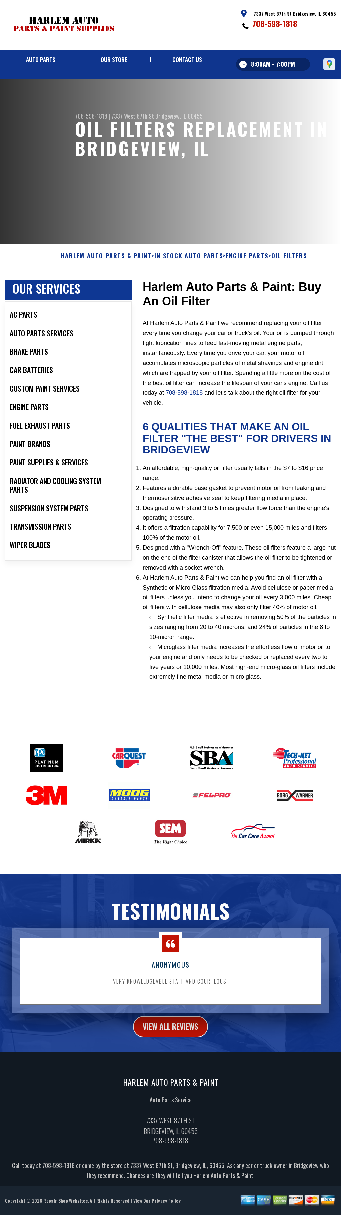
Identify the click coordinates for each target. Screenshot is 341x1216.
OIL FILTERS (289, 260)
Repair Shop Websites (65, 1205)
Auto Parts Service (171, 1104)
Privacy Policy (166, 1205)
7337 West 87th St (132, 116)
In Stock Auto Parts (188, 260)
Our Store (114, 59)
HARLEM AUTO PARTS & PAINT (106, 260)
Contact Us (187, 59)
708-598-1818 (274, 23)
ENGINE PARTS (247, 260)
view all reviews (171, 1031)
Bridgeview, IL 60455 (179, 116)
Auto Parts (40, 59)
